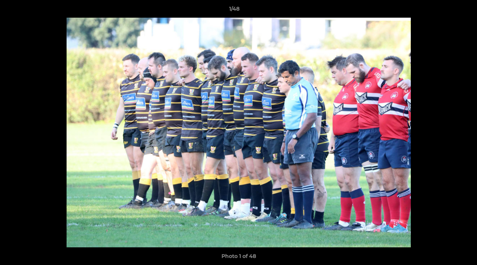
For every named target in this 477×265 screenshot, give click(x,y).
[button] (446, 10)
